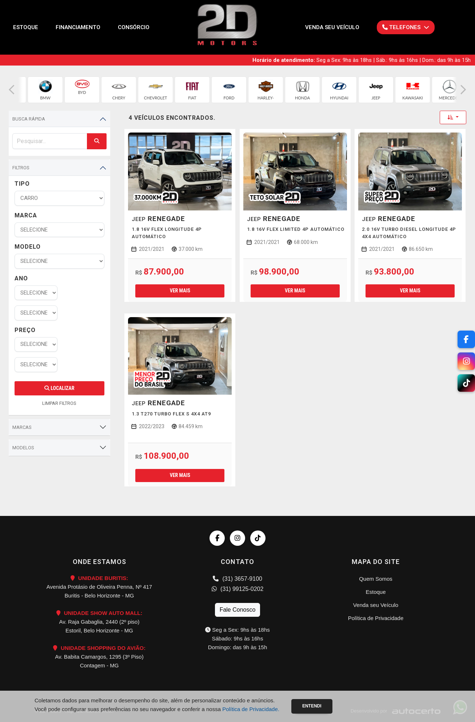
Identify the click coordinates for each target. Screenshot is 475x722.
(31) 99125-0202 (238, 589)
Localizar (59, 388)
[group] (45, 89)
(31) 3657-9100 (237, 579)
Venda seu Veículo (332, 27)
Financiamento (78, 27)
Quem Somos (375, 579)
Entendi (312, 706)
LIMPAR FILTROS (59, 403)
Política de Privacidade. (250, 709)
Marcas (22, 427)
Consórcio (133, 27)
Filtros (20, 167)
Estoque (25, 27)
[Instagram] (466, 361)
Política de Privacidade (376, 618)
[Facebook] (466, 339)
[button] (12, 89)
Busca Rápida (28, 119)
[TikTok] (466, 383)
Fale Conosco (238, 610)
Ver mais (180, 290)
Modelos (23, 447)
